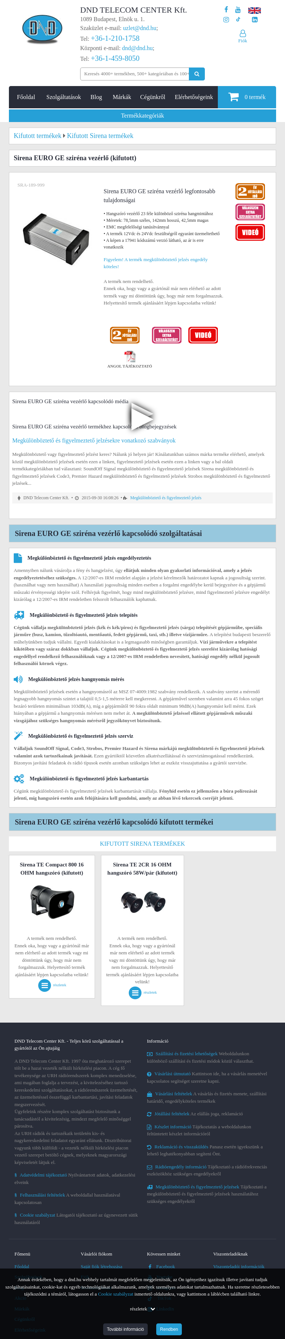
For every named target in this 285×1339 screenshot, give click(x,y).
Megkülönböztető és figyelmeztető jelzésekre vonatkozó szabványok (94, 440)
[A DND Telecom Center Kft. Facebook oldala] (226, 10)
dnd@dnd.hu (137, 48)
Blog (96, 97)
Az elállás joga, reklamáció (195, 1113)
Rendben (169, 1329)
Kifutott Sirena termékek (142, 843)
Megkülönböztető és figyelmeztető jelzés (166, 498)
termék (246, 96)
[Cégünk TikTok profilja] (238, 20)
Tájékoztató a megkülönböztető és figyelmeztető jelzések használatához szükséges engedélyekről (206, 1194)
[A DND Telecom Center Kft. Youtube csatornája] (238, 10)
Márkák (122, 97)
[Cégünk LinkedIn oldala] (255, 20)
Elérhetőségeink (194, 97)
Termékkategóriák (142, 115)
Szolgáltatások (63, 97)
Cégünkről (153, 97)
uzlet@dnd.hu (140, 28)
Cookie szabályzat (115, 1294)
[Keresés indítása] (197, 74)
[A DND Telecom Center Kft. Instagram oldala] (226, 20)
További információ (125, 1329)
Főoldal (26, 97)
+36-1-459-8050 (115, 58)
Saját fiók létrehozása (101, 1266)
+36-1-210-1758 (115, 38)
